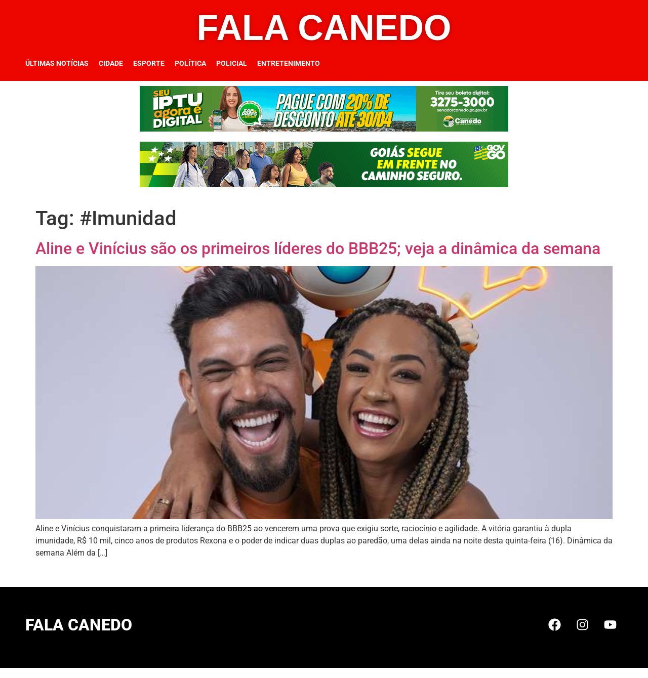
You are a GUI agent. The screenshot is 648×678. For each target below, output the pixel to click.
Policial (231, 63)
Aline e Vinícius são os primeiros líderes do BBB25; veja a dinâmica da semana (317, 248)
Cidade (111, 63)
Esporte (149, 63)
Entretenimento (288, 63)
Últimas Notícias (57, 63)
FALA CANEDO (324, 28)
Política (190, 63)
